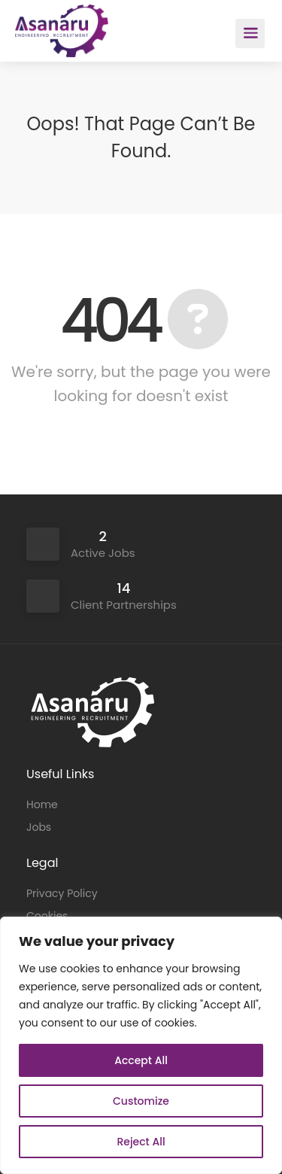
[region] (141, 1045)
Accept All (141, 1060)
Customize (141, 1101)
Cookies (47, 915)
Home (42, 804)
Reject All (141, 1141)
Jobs (38, 827)
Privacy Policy (62, 893)
